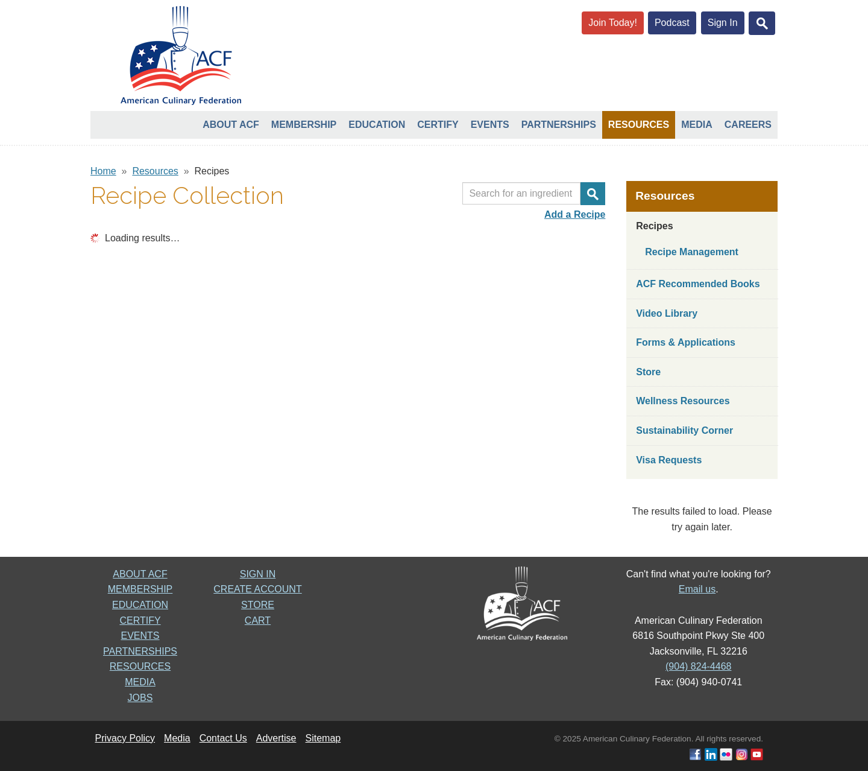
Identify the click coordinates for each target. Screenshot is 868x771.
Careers (748, 124)
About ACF (231, 124)
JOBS (140, 698)
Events (490, 124)
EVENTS (140, 635)
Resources (638, 124)
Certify (437, 124)
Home (103, 171)
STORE (257, 605)
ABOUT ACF (140, 574)
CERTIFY (139, 620)
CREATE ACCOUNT (257, 589)
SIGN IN (258, 574)
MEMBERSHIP (140, 589)
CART (258, 620)
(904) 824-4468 (698, 666)
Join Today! (612, 22)
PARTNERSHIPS (140, 651)
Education (376, 124)
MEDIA (140, 682)
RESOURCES (140, 666)
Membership (303, 124)
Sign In (723, 22)
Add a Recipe (574, 214)
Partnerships (558, 124)
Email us (697, 589)
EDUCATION (140, 605)
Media (696, 124)
